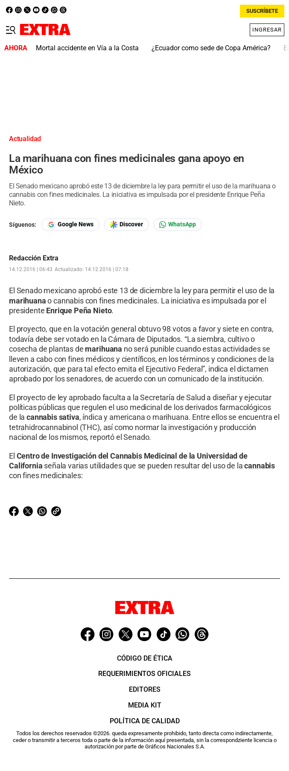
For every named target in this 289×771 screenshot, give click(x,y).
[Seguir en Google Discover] (126, 224)
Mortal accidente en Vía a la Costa (87, 48)
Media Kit (144, 705)
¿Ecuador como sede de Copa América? (211, 48)
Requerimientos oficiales (144, 674)
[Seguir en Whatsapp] (177, 224)
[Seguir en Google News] (70, 224)
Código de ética (144, 658)
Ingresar (267, 29)
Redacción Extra (33, 258)
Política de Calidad (145, 721)
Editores (145, 689)
